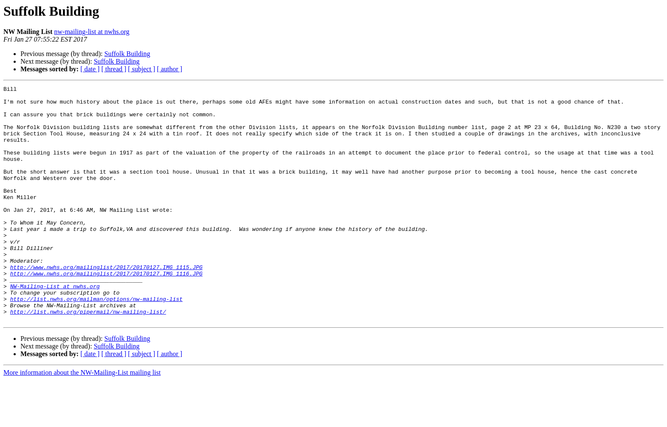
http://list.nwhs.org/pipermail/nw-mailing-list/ (88, 357)
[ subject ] (141, 69)
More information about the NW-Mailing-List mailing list (82, 419)
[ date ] (90, 69)
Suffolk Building (127, 53)
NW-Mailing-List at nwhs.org (55, 327)
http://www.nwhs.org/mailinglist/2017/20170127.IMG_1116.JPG (106, 311)
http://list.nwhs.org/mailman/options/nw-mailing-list (96, 342)
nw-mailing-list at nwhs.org (91, 31)
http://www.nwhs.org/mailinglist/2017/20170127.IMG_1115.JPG (106, 304)
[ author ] (169, 69)
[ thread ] (113, 69)
